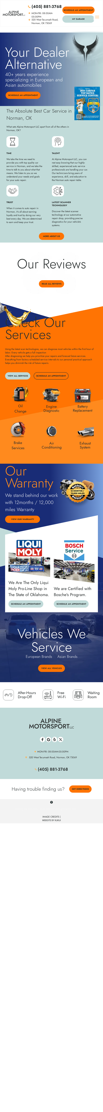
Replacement (82, 410)
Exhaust (85, 443)
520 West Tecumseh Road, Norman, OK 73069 (45, 21)
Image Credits (51, 817)
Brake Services (18, 445)
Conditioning (52, 447)
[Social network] (42, 740)
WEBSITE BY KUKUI (51, 820)
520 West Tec (36, 757)
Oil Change (20, 408)
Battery (83, 406)
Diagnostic (51, 410)
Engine (51, 406)
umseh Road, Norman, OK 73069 (60, 757)
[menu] (97, 17)
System (85, 447)
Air (51, 443)
